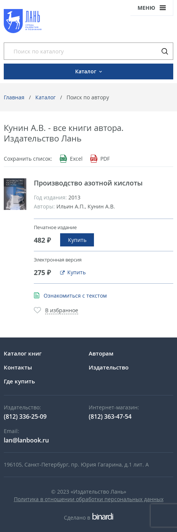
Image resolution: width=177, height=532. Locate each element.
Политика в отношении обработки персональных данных (88, 499)
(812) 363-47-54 (110, 416)
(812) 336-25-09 (25, 416)
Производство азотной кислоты (88, 182)
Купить (77, 239)
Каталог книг (23, 353)
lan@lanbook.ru (26, 440)
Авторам (101, 353)
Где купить (19, 381)
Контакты (18, 367)
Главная (14, 97)
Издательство (109, 367)
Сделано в (88, 517)
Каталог (45, 97)
